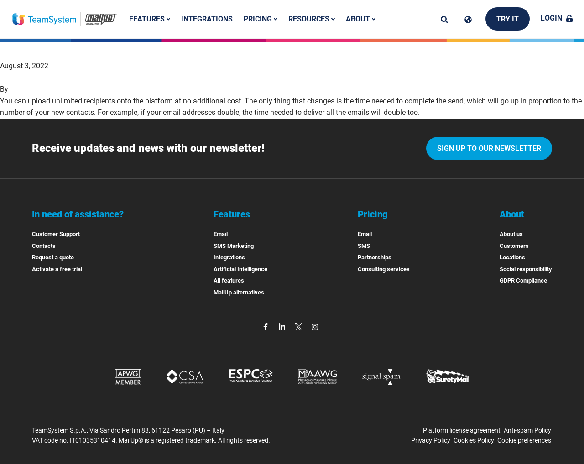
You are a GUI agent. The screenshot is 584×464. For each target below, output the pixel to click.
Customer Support (56, 234)
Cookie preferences (524, 440)
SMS (364, 245)
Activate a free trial (57, 269)
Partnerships (374, 257)
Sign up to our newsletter (489, 148)
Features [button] (149, 19)
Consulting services (384, 269)
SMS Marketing (234, 245)
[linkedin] (282, 326)
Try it (507, 19)
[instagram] (314, 326)
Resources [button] (311, 19)
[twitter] (299, 326)
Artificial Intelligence (240, 269)
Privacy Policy (430, 440)
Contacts (44, 245)
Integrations (207, 19)
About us (511, 234)
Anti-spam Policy (527, 430)
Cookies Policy (474, 440)
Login (557, 18)
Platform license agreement (462, 430)
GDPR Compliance (523, 280)
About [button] (360, 19)
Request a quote (53, 257)
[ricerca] (444, 19)
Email (221, 234)
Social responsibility (526, 269)
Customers (514, 245)
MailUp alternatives (239, 292)
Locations (512, 257)
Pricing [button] (260, 19)
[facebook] (266, 326)
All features (229, 280)
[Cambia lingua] (468, 19)
